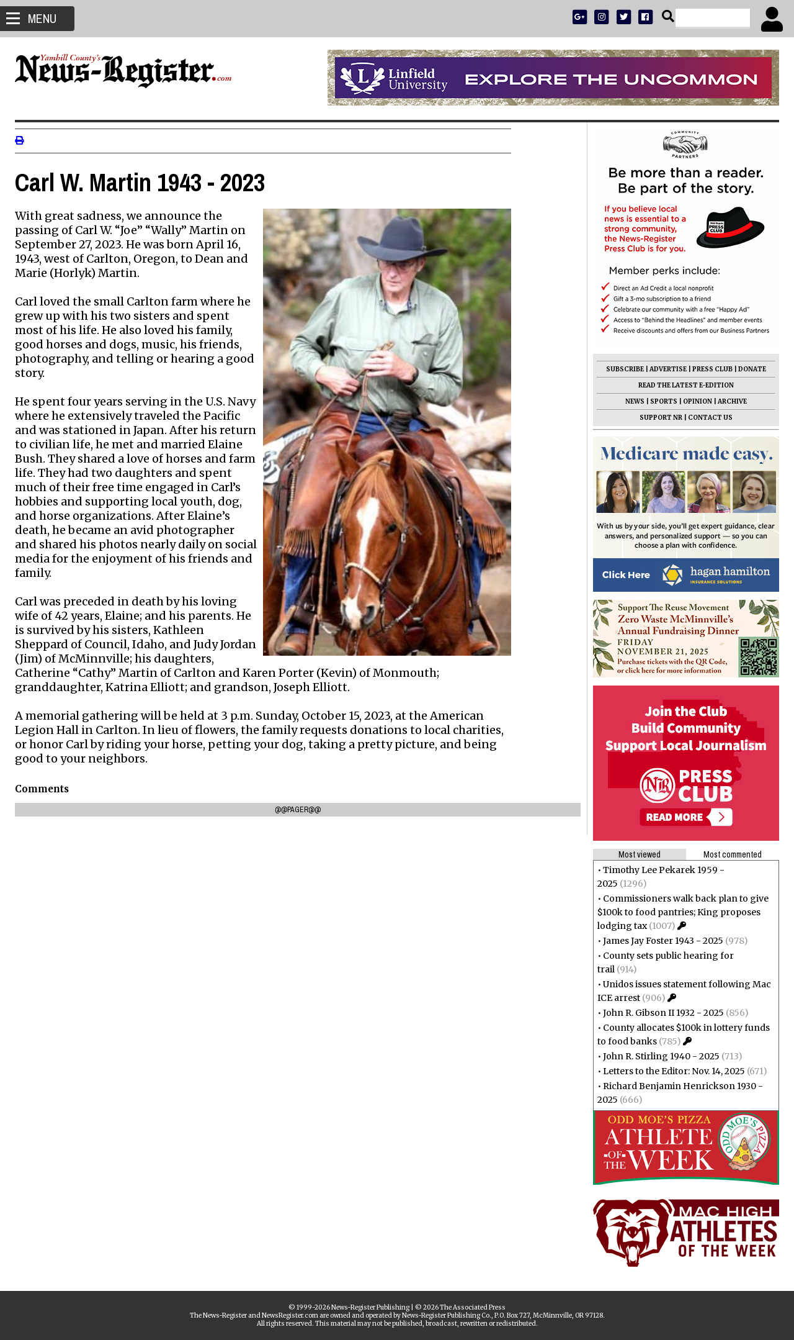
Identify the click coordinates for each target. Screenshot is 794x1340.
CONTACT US (706, 418)
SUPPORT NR (657, 418)
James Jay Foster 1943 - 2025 (659, 940)
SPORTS (660, 401)
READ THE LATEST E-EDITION (682, 385)
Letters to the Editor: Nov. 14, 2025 (670, 1071)
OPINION (693, 401)
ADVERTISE (664, 369)
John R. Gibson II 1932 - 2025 (659, 1012)
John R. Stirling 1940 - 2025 (657, 1056)
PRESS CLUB (709, 369)
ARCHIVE (728, 401)
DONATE (748, 369)
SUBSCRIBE (621, 369)
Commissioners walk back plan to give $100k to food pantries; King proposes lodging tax (679, 912)
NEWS (631, 401)
